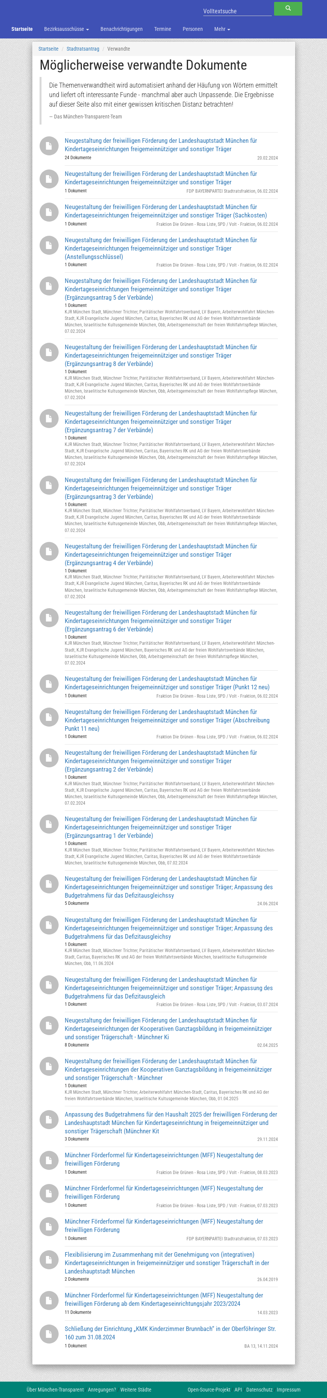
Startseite (22, 29)
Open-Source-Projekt (209, 1390)
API (238, 1390)
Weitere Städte (136, 1390)
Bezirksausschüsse (66, 29)
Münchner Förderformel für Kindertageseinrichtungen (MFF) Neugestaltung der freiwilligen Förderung (164, 1159)
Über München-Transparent (55, 1390)
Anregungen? (102, 1390)
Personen (193, 29)
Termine (162, 29)
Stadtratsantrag (83, 49)
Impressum (289, 1390)
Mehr (222, 29)
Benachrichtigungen (121, 29)
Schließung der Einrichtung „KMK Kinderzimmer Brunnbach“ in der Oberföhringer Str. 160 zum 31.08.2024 (170, 1333)
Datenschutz (259, 1390)
